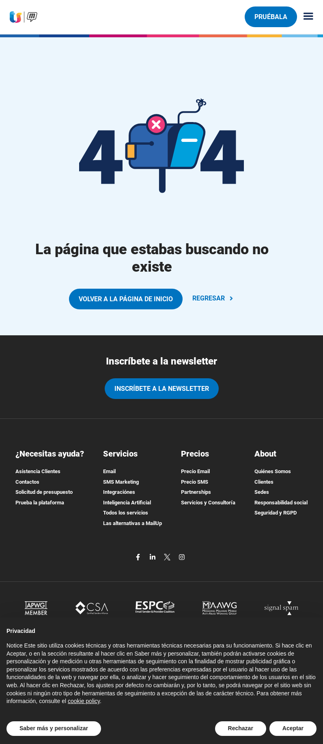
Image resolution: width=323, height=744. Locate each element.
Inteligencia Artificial (127, 503)
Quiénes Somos (272, 471)
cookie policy (84, 701)
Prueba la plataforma (39, 503)
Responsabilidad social (281, 503)
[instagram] (182, 557)
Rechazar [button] (240, 728)
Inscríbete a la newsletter (161, 388)
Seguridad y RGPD (275, 513)
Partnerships (196, 492)
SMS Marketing (121, 482)
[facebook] (139, 557)
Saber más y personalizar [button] (53, 728)
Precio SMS (194, 482)
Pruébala (270, 17)
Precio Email (195, 471)
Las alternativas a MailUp (132, 523)
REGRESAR (213, 298)
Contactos (27, 482)
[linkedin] (153, 557)
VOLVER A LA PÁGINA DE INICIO (126, 299)
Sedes (261, 492)
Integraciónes (119, 492)
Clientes (263, 482)
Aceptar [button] (293, 728)
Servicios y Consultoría (208, 503)
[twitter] (168, 557)
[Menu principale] (305, 16)
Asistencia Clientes (37, 471)
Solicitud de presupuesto (44, 492)
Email (109, 471)
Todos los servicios (125, 513)
